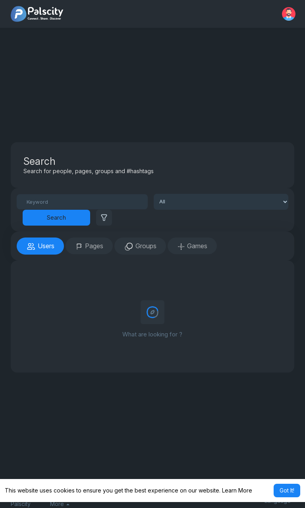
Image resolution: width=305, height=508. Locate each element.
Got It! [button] (287, 490)
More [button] (59, 504)
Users (40, 246)
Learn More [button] (237, 490)
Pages (89, 246)
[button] (288, 14)
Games (192, 246)
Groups (140, 246)
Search (56, 217)
